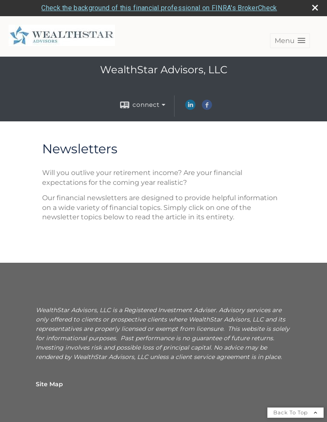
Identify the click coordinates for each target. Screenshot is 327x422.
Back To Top (295, 412)
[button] (290, 40)
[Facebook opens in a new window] (207, 108)
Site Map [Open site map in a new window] (49, 384)
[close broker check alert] (315, 7)
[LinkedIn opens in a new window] (190, 108)
